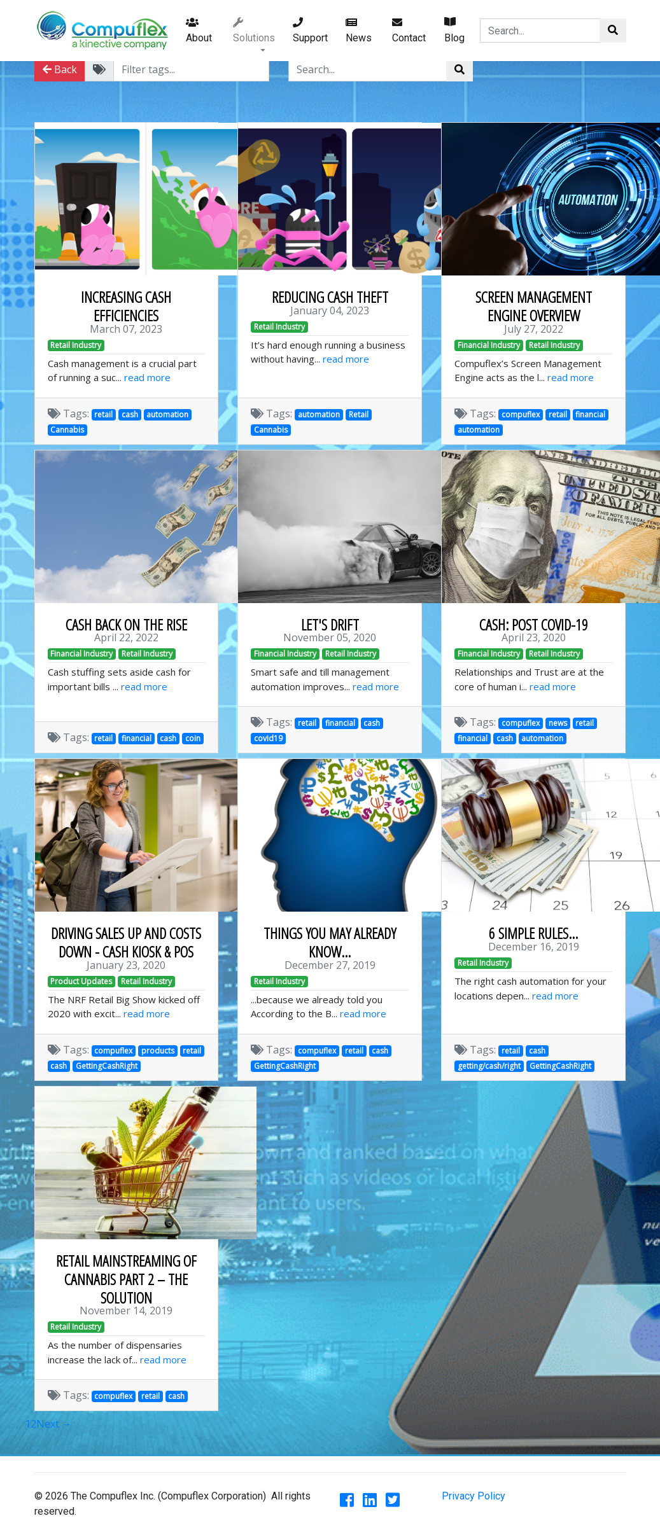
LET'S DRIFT (330, 624)
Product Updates (81, 981)
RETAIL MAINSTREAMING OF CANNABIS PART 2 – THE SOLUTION (126, 1279)
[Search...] (540, 30)
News (359, 30)
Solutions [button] (254, 30)
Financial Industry (489, 345)
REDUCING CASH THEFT (330, 296)
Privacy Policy (473, 1496)
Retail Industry (75, 345)
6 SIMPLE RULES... (533, 932)
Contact (409, 30)
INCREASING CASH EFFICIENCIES (126, 306)
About (199, 30)
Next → (54, 1424)
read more (147, 377)
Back (60, 69)
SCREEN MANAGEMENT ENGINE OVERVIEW (533, 306)
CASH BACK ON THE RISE (126, 624)
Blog (454, 30)
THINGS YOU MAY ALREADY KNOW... (329, 942)
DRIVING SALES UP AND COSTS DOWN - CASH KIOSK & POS (126, 942)
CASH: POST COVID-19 (533, 624)
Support (310, 30)
